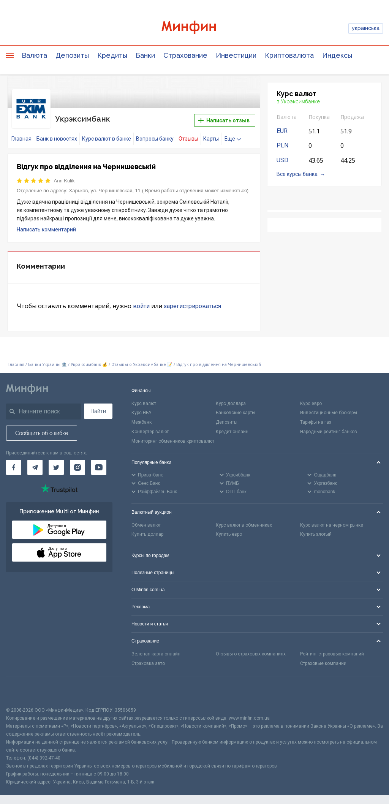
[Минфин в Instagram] (77, 464)
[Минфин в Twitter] (56, 464)
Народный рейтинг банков (328, 428)
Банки (145, 55)
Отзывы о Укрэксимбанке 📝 (142, 361)
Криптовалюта (289, 55)
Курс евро (311, 400)
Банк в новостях (56, 136)
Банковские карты (235, 409)
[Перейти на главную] (195, 28)
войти (141, 303)
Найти (98, 408)
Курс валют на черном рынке (331, 521)
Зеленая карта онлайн (155, 650)
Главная (21, 136)
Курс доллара (231, 400)
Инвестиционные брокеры (328, 409)
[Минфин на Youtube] (98, 464)
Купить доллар (147, 531)
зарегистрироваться (192, 303)
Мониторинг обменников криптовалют (172, 437)
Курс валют (143, 400)
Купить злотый (316, 531)
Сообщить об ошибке (41, 430)
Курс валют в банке (106, 136)
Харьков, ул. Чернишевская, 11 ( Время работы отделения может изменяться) (159, 187)
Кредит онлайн (232, 428)
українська (366, 28)
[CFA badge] (23, 688)
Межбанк (141, 419)
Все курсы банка (297, 174)
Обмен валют (146, 521)
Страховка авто (148, 660)
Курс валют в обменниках (244, 521)
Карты (211, 136)
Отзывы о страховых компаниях (251, 650)
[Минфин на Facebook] (13, 464)
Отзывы (188, 136)
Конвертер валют (150, 428)
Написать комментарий (46, 226)
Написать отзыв (224, 119)
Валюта (34, 55)
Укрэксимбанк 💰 (89, 361)
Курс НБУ (141, 409)
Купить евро (229, 531)
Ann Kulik (64, 177)
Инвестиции (236, 55)
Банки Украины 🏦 (47, 361)
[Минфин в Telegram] (35, 464)
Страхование (185, 55)
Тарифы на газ (315, 419)
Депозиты (72, 55)
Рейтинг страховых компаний (332, 650)
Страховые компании (323, 660)
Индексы (337, 55)
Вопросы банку (155, 136)
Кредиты (112, 55)
